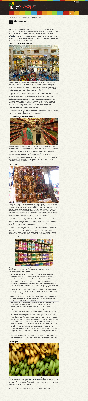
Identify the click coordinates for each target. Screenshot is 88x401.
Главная (11, 17)
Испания (66, 13)
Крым (44, 13)
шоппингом (12, 36)
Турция (16, 13)
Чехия (54, 13)
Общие (77, 13)
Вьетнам (28, 13)
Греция (71, 13)
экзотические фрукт (37, 153)
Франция (60, 13)
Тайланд (22, 13)
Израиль (34, 13)
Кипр (49, 13)
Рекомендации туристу (25, 17)
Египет (11, 13)
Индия (39, 13)
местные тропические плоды (34, 379)
